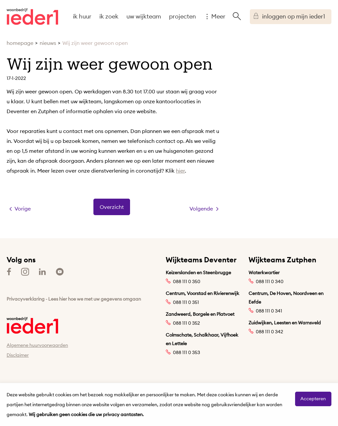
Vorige (23, 208)
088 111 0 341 (269, 311)
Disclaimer (18, 355)
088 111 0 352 (186, 323)
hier (180, 170)
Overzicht (112, 207)
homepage (20, 43)
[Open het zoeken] (236, 16)
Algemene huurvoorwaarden (37, 345)
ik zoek (108, 16)
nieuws (48, 43)
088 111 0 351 (186, 302)
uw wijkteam (143, 16)
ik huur (82, 16)
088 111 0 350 (186, 281)
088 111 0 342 (269, 332)
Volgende (201, 208)
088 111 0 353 (186, 352)
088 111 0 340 (270, 281)
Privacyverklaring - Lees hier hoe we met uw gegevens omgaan (74, 299)
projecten (182, 16)
